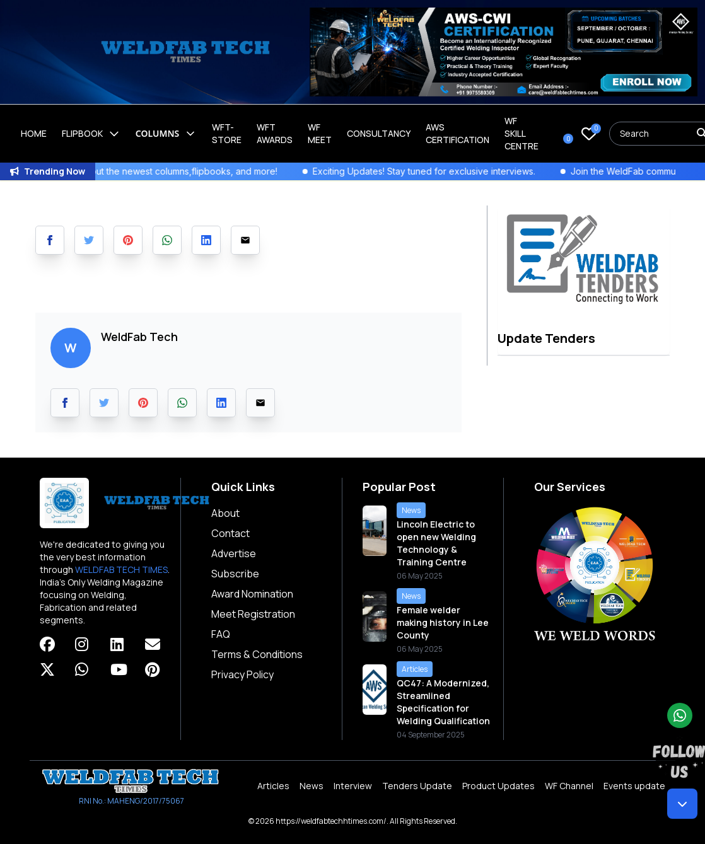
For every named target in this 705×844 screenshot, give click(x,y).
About (225, 513)
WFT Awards (275, 133)
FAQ (220, 634)
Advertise (233, 553)
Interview (353, 786)
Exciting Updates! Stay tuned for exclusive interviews (445, 171)
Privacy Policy (242, 674)
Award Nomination (252, 594)
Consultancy (379, 133)
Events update (634, 786)
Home (34, 133)
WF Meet (320, 133)
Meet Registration (253, 614)
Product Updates (498, 786)
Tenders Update (417, 786)
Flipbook (91, 133)
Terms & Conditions (257, 654)
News (311, 786)
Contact (230, 533)
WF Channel (569, 786)
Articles (273, 786)
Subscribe (235, 574)
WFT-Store (227, 133)
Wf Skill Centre (521, 133)
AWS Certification (457, 133)
